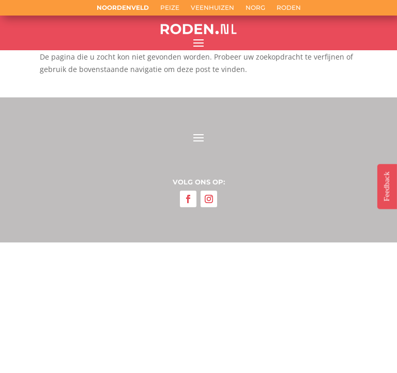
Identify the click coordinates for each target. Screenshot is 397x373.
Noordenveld (123, 7)
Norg (255, 7)
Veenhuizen (212, 7)
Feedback (387, 186)
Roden (289, 7)
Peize (169, 7)
